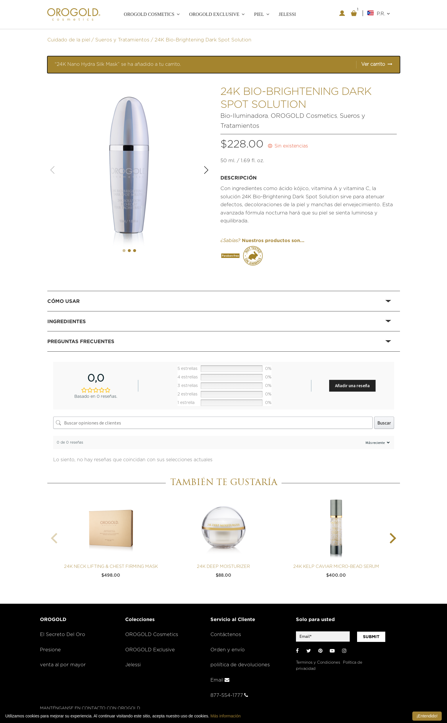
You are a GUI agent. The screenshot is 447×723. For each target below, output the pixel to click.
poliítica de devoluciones (240, 664)
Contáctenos (225, 634)
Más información (225, 716)
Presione (50, 649)
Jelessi (133, 664)
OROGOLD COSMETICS (149, 14)
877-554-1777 (229, 694)
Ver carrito (373, 64)
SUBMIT (371, 636)
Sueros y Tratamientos (122, 39)
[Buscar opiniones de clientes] (213, 422)
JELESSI (287, 14)
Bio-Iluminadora (244, 116)
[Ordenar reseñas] (377, 442)
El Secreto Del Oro (62, 634)
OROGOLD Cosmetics (304, 116)
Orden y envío (227, 649)
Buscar (384, 422)
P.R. (383, 13)
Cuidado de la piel (68, 39)
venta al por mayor (63, 664)
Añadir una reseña (352, 385)
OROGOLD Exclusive (214, 14)
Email (220, 679)
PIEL (259, 14)
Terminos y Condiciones (318, 662)
